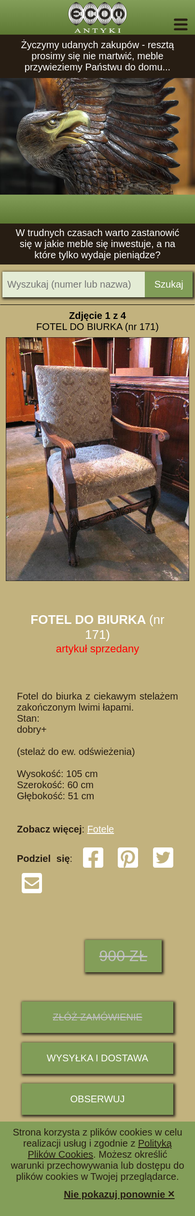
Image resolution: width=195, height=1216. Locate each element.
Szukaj (168, 284)
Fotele (100, 829)
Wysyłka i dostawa (97, 1058)
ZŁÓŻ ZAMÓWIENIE (97, 1017)
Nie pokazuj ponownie (119, 1193)
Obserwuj (97, 1099)
